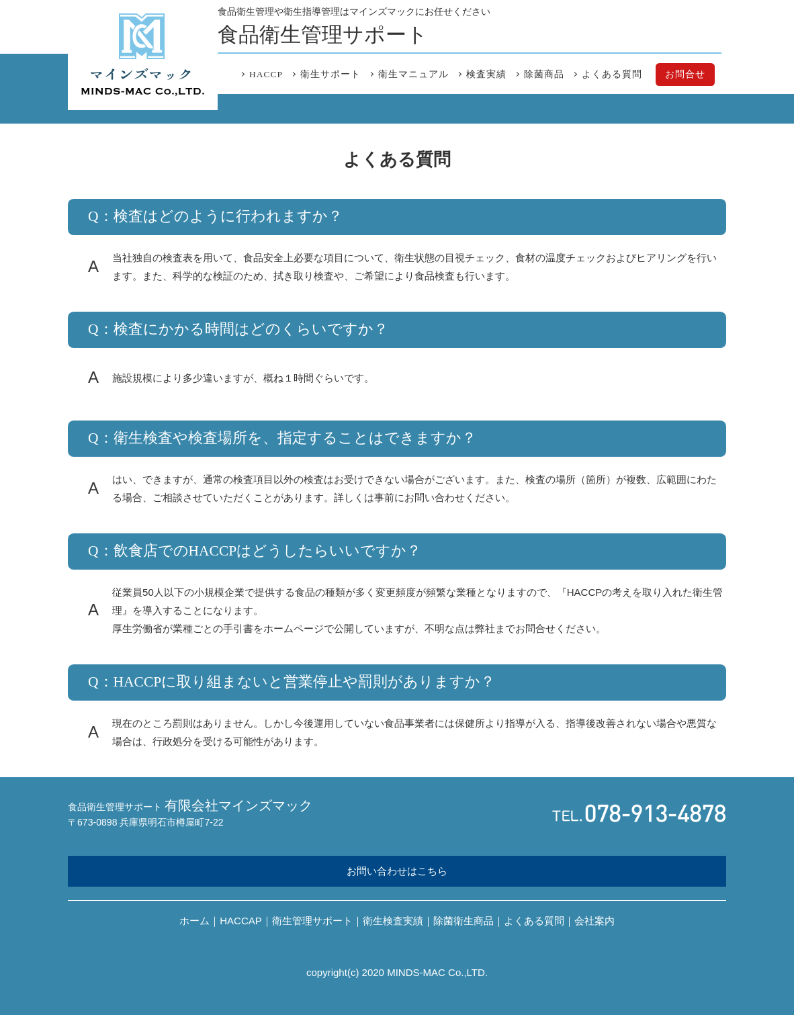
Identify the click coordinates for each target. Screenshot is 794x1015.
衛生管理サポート (312, 920)
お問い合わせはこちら (397, 871)
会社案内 (594, 920)
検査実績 (486, 74)
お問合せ (685, 74)
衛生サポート (330, 74)
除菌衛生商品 (463, 920)
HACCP (266, 74)
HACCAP (241, 920)
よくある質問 (612, 74)
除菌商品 (544, 74)
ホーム (194, 920)
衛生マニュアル (413, 74)
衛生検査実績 (393, 920)
